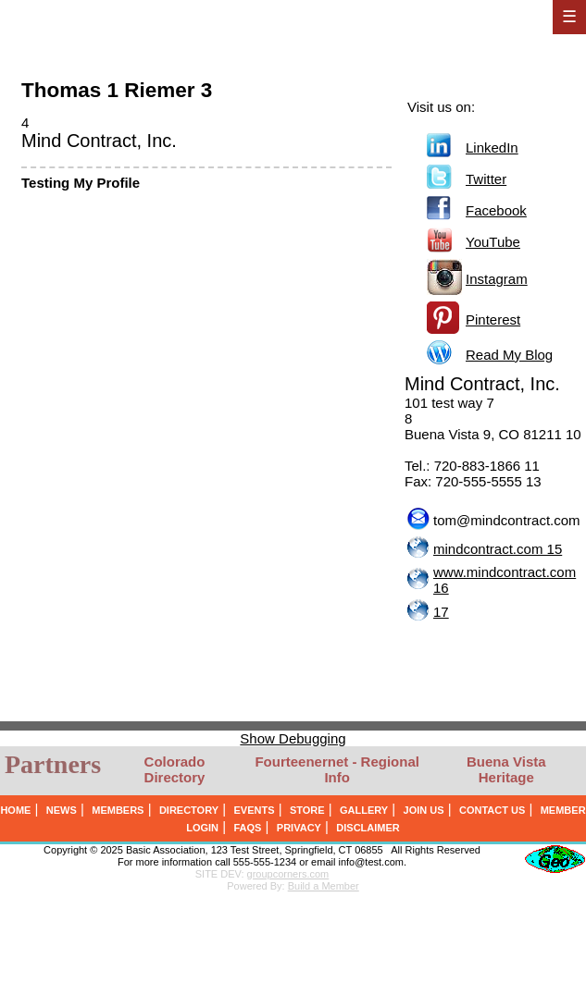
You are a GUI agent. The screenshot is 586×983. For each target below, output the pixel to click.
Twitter (486, 179)
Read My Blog (509, 354)
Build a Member (323, 885)
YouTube (493, 242)
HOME (15, 810)
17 (441, 612)
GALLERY (364, 810)
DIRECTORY (188, 810)
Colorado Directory (175, 769)
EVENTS (253, 810)
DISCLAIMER (367, 827)
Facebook (496, 210)
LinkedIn (492, 147)
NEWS (61, 810)
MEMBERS (117, 810)
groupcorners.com (288, 873)
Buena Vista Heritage (506, 769)
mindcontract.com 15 (497, 549)
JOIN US (424, 810)
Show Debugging (292, 738)
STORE (307, 810)
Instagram (497, 279)
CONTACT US (492, 810)
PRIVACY (299, 827)
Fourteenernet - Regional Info (337, 769)
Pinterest (493, 319)
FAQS (247, 827)
